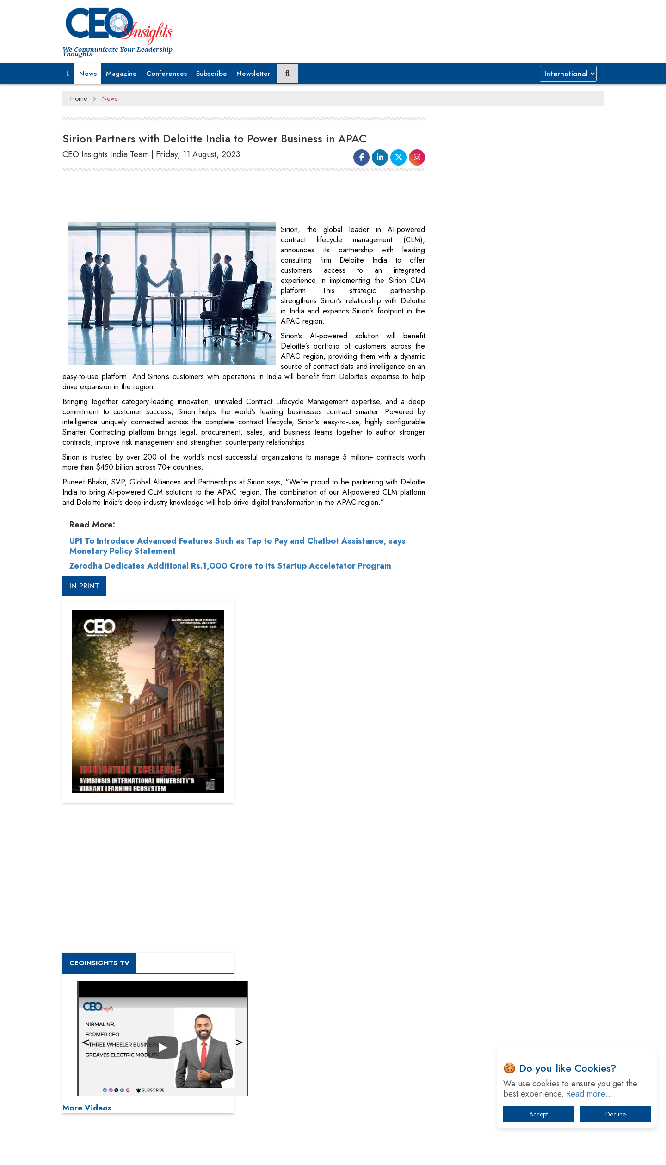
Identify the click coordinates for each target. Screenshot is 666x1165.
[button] (68, 73)
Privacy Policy (174, 1151)
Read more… (589, 1094)
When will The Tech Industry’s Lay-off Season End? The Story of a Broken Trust (521, 909)
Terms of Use (229, 1151)
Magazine (121, 73)
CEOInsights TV (469, 501)
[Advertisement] (230, 197)
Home (78, 98)
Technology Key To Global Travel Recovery (509, 933)
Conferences (166, 73)
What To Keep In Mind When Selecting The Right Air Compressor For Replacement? (518, 957)
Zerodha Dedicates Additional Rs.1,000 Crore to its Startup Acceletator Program (230, 566)
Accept (538, 1114)
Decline (615, 1114)
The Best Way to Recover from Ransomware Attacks (512, 986)
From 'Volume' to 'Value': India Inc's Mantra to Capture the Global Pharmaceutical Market (515, 861)
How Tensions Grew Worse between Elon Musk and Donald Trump (517, 1015)
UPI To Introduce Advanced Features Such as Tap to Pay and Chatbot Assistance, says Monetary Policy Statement (237, 546)
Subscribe (211, 73)
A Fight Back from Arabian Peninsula (500, 885)
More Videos (456, 645)
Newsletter (253, 73)
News (88, 73)
